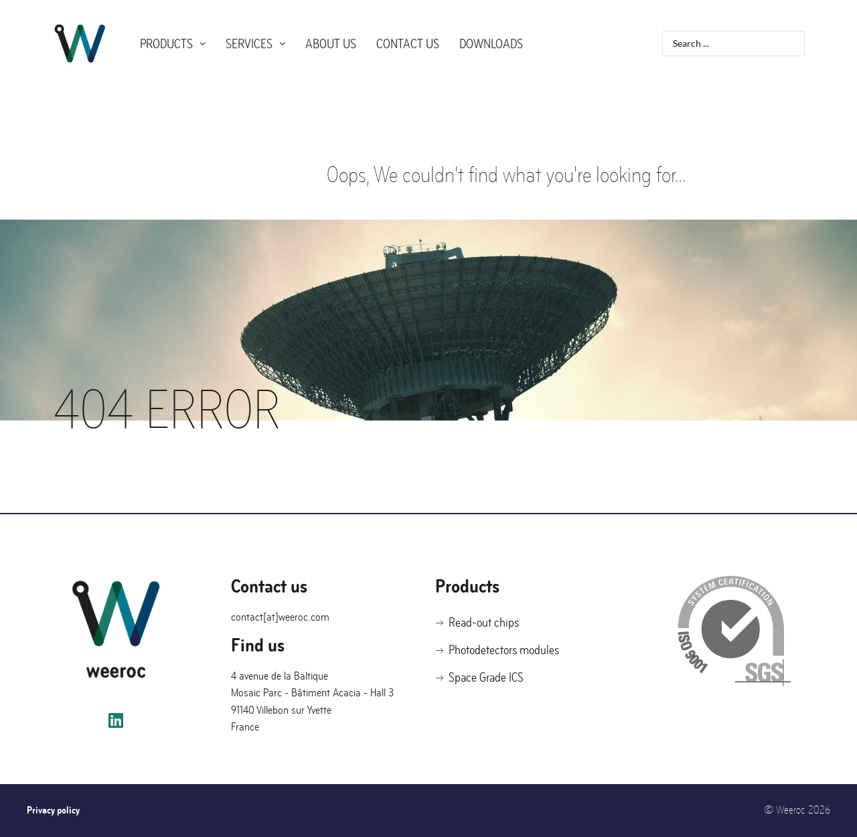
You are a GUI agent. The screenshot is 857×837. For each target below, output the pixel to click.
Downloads (491, 43)
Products (173, 43)
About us (330, 43)
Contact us (407, 43)
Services (255, 43)
